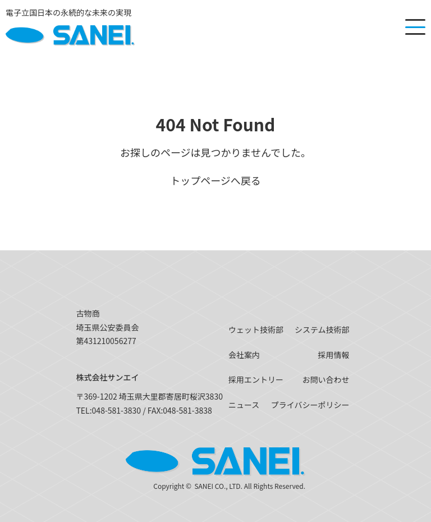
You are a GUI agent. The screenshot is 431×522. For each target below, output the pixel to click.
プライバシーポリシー (310, 404)
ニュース (243, 404)
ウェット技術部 (255, 329)
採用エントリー (255, 379)
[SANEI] (70, 26)
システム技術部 (322, 329)
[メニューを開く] (415, 27)
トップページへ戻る (215, 180)
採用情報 (334, 354)
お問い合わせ (326, 379)
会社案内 (244, 354)
